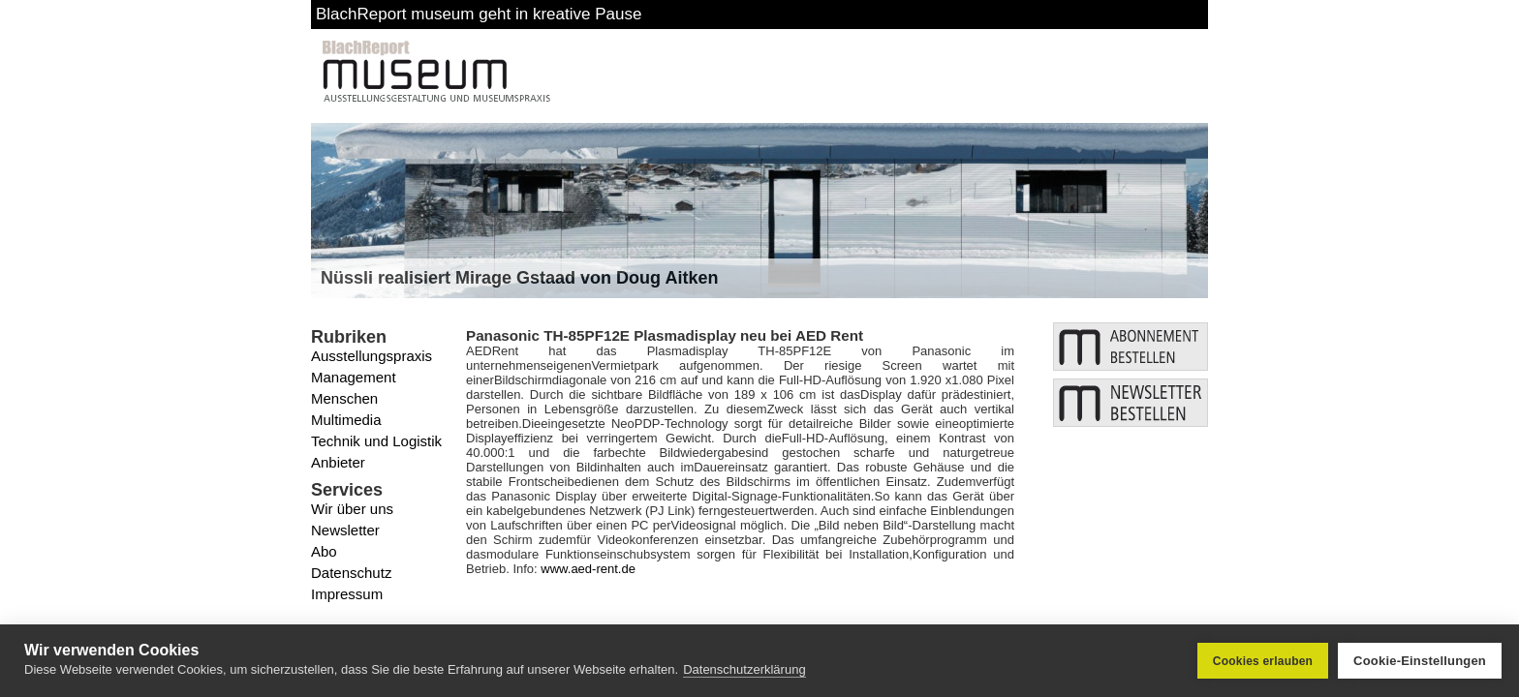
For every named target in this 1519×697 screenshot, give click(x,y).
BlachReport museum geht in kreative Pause (478, 14)
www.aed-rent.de (588, 568)
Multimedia (346, 419)
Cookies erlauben (1263, 661)
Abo (324, 551)
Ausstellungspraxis (371, 356)
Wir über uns (352, 508)
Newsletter (345, 530)
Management (353, 377)
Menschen (344, 398)
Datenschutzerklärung (744, 670)
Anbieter (338, 462)
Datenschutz (351, 572)
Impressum (347, 594)
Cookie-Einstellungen (1419, 660)
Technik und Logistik (376, 441)
